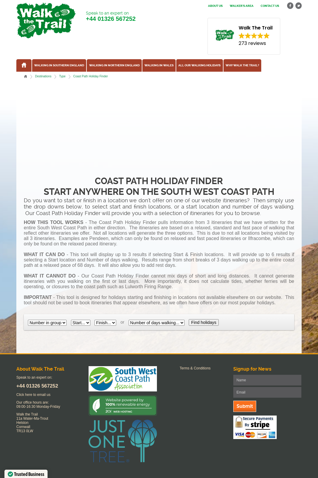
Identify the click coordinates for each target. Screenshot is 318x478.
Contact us (270, 6)
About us (215, 6)
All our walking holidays (199, 65)
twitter (298, 6)
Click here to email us (33, 395)
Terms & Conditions (195, 368)
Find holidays (203, 322)
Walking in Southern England (59, 65)
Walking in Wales (159, 65)
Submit (245, 406)
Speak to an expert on (111, 16)
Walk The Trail (46, 20)
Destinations (43, 76)
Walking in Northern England (114, 65)
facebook (290, 6)
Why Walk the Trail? (242, 65)
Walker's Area (242, 6)
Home (25, 76)
